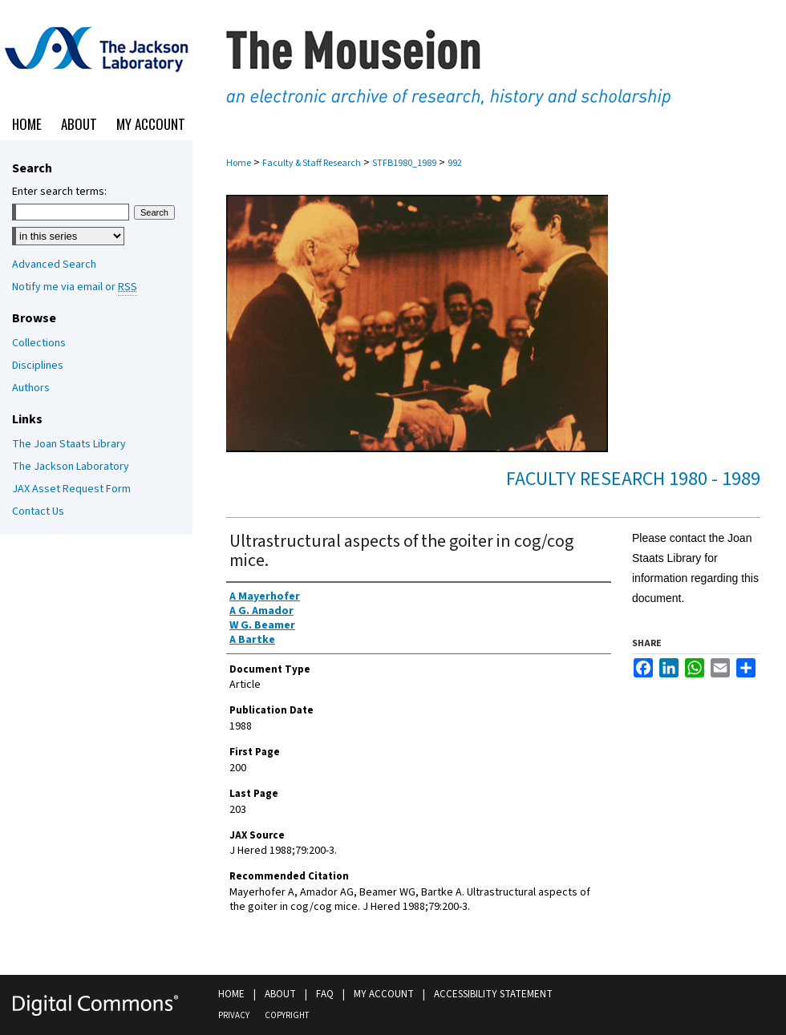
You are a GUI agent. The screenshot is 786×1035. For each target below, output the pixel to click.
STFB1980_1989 (404, 163)
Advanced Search (54, 265)
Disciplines (37, 366)
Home (238, 163)
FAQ (325, 994)
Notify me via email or (74, 287)
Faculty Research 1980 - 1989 (633, 479)
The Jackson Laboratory (70, 467)
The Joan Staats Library (69, 444)
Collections (39, 343)
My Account (384, 994)
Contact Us (38, 511)
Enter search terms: (59, 192)
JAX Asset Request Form (71, 489)
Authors (31, 388)
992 (455, 163)
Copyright (287, 1015)
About (280, 994)
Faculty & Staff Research (311, 163)
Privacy (233, 1015)
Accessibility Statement (493, 994)
